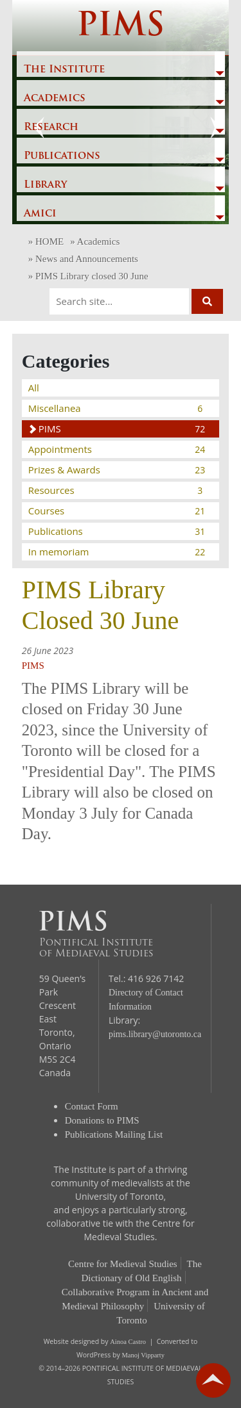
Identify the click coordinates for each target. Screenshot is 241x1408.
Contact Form (91, 1106)
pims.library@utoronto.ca (155, 1034)
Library (45, 185)
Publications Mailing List (114, 1134)
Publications (62, 156)
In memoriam (117, 551)
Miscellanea (117, 408)
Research (51, 127)
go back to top (213, 1380)
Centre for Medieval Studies (122, 1264)
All (33, 387)
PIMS (120, 27)
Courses (117, 510)
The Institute (64, 70)
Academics (54, 99)
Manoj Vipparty (143, 1355)
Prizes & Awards (117, 469)
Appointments (117, 449)
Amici (40, 214)
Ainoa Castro (128, 1341)
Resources (117, 490)
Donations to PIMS (102, 1120)
